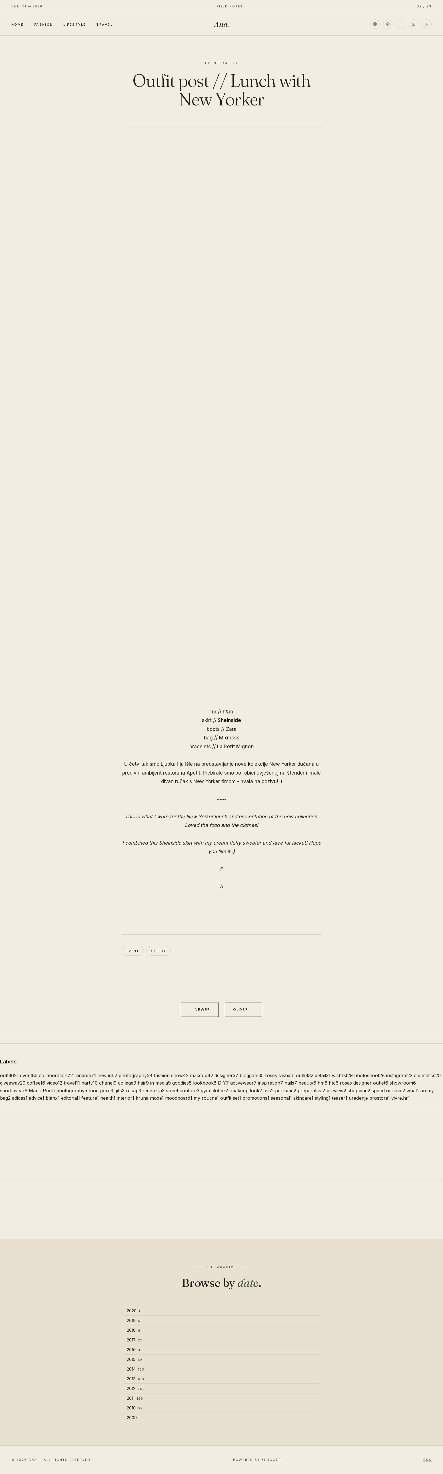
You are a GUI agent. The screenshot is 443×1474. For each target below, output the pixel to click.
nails (290, 1083)
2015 (135, 1359)
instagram (399, 1075)
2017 (135, 1339)
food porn (101, 1090)
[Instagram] (374, 24)
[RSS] (427, 24)
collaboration (56, 1075)
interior (125, 1098)
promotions (255, 1098)
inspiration (270, 1083)
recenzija (154, 1090)
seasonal (281, 1098)
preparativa (311, 1090)
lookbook (205, 1083)
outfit (158, 951)
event (133, 951)
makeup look (246, 1090)
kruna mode (150, 1098)
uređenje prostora (369, 1098)
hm (322, 1083)
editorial (70, 1098)
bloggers (252, 1075)
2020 (133, 1310)
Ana (221, 24)
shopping (359, 1090)
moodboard (178, 1098)
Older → (243, 1009)
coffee (36, 1083)
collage (127, 1083)
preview (336, 1090)
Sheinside (229, 720)
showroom (403, 1083)
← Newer (200, 1009)
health (107, 1098)
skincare (303, 1098)
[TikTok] (400, 24)
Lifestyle (74, 25)
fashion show (171, 1075)
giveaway (12, 1083)
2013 (135, 1378)
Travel (104, 25)
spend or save (388, 1090)
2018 (134, 1330)
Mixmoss (229, 738)
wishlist (342, 1075)
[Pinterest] (387, 24)
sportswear (13, 1090)
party (89, 1083)
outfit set (230, 1098)
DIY (223, 1083)
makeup (201, 1075)
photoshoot (369, 1075)
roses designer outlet (364, 1083)
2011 (135, 1398)
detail (322, 1075)
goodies (182, 1083)
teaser (339, 1098)
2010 (135, 1407)
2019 (133, 1320)
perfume (285, 1090)
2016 (135, 1349)
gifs (120, 1090)
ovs (268, 1090)
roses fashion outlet (289, 1075)
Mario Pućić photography (58, 1090)
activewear (243, 1083)
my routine (206, 1098)
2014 (136, 1369)
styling (322, 1098)
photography (135, 1075)
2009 (134, 1417)
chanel (108, 1083)
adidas (19, 1098)
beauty (307, 1083)
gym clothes (215, 1090)
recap (133, 1090)
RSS (427, 1460)
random (85, 1075)
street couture (182, 1090)
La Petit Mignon (235, 746)
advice (36, 1098)
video (54, 1083)
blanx (53, 1098)
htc (333, 1083)
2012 (136, 1388)
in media (160, 1083)
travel (72, 1083)
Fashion (43, 25)
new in (107, 1075)
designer (226, 1075)
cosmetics (427, 1075)
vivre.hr (400, 1098)
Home (17, 25)
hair (143, 1083)
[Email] (413, 24)
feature (90, 1098)
